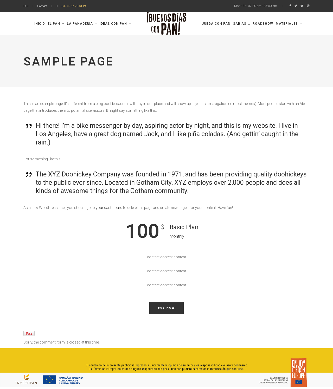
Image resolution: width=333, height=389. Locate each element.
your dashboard (109, 208)
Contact (42, 6)
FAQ (26, 6)
